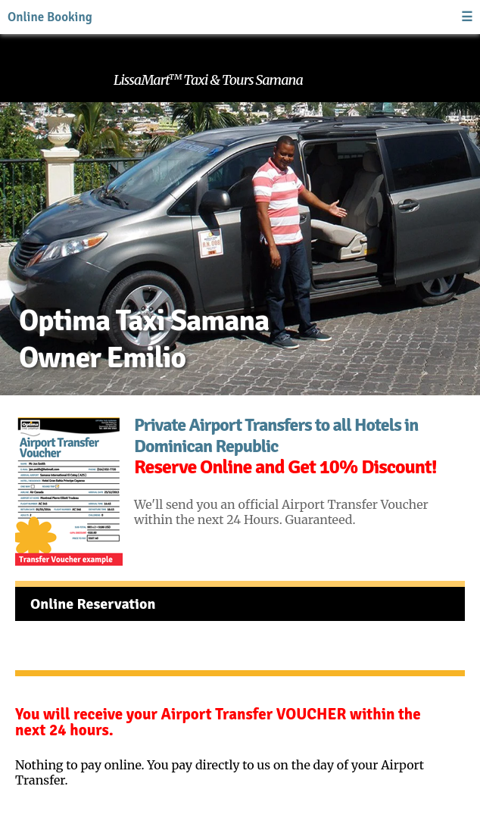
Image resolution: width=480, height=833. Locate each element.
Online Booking (50, 17)
